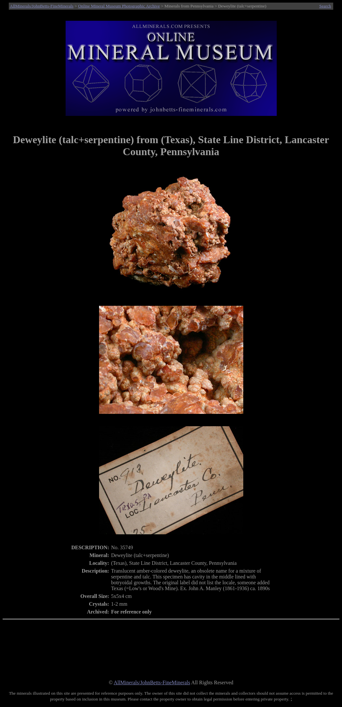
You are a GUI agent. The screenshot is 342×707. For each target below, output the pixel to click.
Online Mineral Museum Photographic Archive (119, 6)
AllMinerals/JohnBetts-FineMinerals (41, 6)
